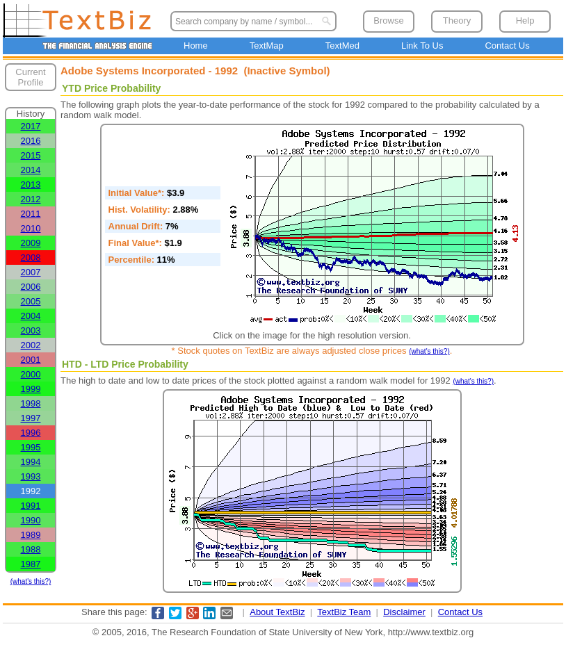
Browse (388, 20)
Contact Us (507, 45)
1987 (31, 564)
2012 (31, 199)
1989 (31, 535)
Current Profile (30, 77)
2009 (31, 243)
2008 (31, 257)
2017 (31, 126)
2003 (31, 330)
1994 (31, 462)
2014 (31, 170)
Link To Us (422, 45)
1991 (31, 505)
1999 (31, 389)
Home (196, 45)
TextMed (342, 45)
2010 (31, 228)
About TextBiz (277, 612)
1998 (31, 403)
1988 (31, 549)
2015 (31, 155)
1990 (31, 520)
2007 (31, 272)
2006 (31, 286)
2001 (31, 359)
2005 (31, 301)
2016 (31, 141)
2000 (31, 374)
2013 (31, 184)
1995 (31, 447)
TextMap (267, 45)
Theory (457, 20)
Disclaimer (404, 612)
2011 (31, 214)
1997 (31, 418)
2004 (31, 316)
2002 (31, 345)
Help (525, 20)
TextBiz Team (344, 612)
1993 (31, 476)
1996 (31, 432)
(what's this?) (30, 581)
